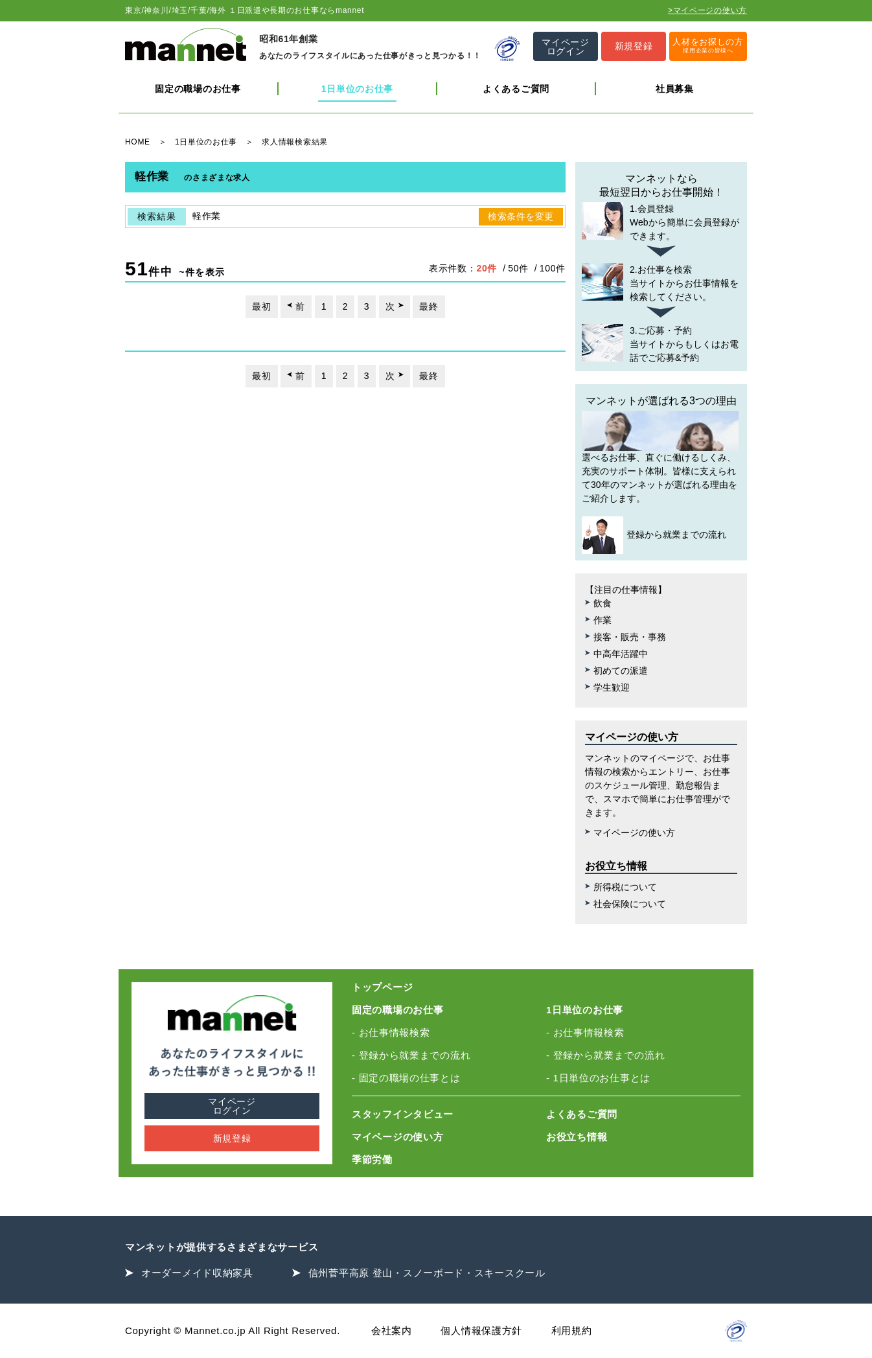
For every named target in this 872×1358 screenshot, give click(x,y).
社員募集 (675, 89)
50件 (518, 268)
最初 (261, 306)
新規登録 (232, 1138)
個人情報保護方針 (481, 1330)
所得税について (625, 887)
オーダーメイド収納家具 (197, 1272)
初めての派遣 (620, 670)
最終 (428, 306)
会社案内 (391, 1330)
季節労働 (372, 1159)
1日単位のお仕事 (357, 89)
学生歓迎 (611, 687)
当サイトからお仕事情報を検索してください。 (661, 282)
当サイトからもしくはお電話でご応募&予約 (661, 343)
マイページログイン (232, 1106)
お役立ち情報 (576, 1136)
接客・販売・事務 (629, 637)
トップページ (382, 987)
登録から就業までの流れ (654, 535)
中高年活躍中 (620, 654)
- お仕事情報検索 (391, 1032)
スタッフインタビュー (402, 1114)
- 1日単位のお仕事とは (598, 1077)
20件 (486, 268)
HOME (137, 141)
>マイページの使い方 (707, 10)
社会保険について (629, 904)
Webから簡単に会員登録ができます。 (661, 221)
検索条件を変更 (521, 216)
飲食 (602, 603)
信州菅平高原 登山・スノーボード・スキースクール (426, 1272)
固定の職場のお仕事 (197, 89)
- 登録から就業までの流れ (411, 1055)
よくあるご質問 (516, 89)
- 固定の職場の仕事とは (406, 1077)
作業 (602, 620)
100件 (553, 268)
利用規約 (571, 1330)
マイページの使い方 (634, 832)
